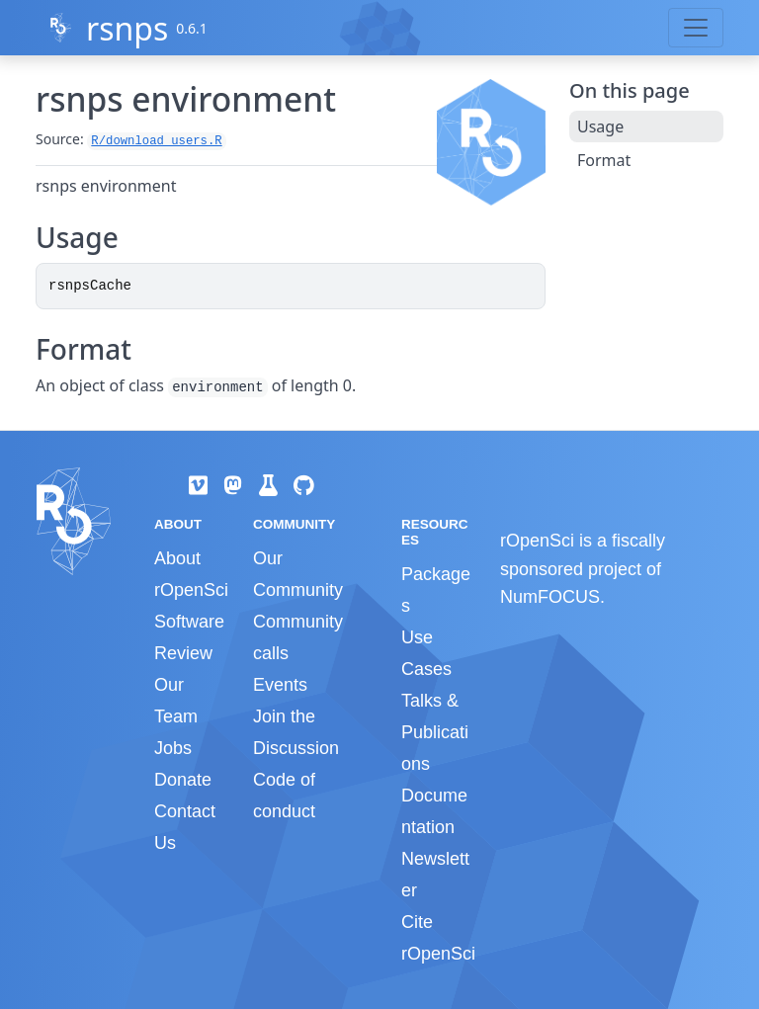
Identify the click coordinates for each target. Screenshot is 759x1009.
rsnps (127, 28)
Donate (182, 780)
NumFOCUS (550, 597)
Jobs (173, 748)
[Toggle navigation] (695, 27)
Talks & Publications (434, 732)
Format (604, 160)
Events (280, 685)
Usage (600, 126)
